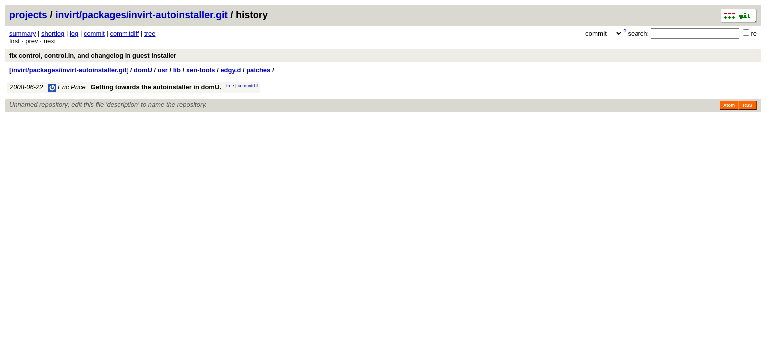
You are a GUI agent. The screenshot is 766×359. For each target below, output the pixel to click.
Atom (729, 105)
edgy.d (230, 70)
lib (177, 70)
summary (22, 33)
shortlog (52, 33)
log (74, 33)
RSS (747, 105)
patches (258, 70)
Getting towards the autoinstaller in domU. (156, 87)
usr (163, 70)
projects (28, 14)
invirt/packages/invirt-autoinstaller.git (141, 14)
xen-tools (200, 70)
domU (143, 70)
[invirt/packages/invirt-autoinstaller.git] (68, 70)
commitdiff (124, 33)
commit (94, 33)
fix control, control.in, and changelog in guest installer (92, 55)
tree (149, 33)
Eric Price (67, 87)
